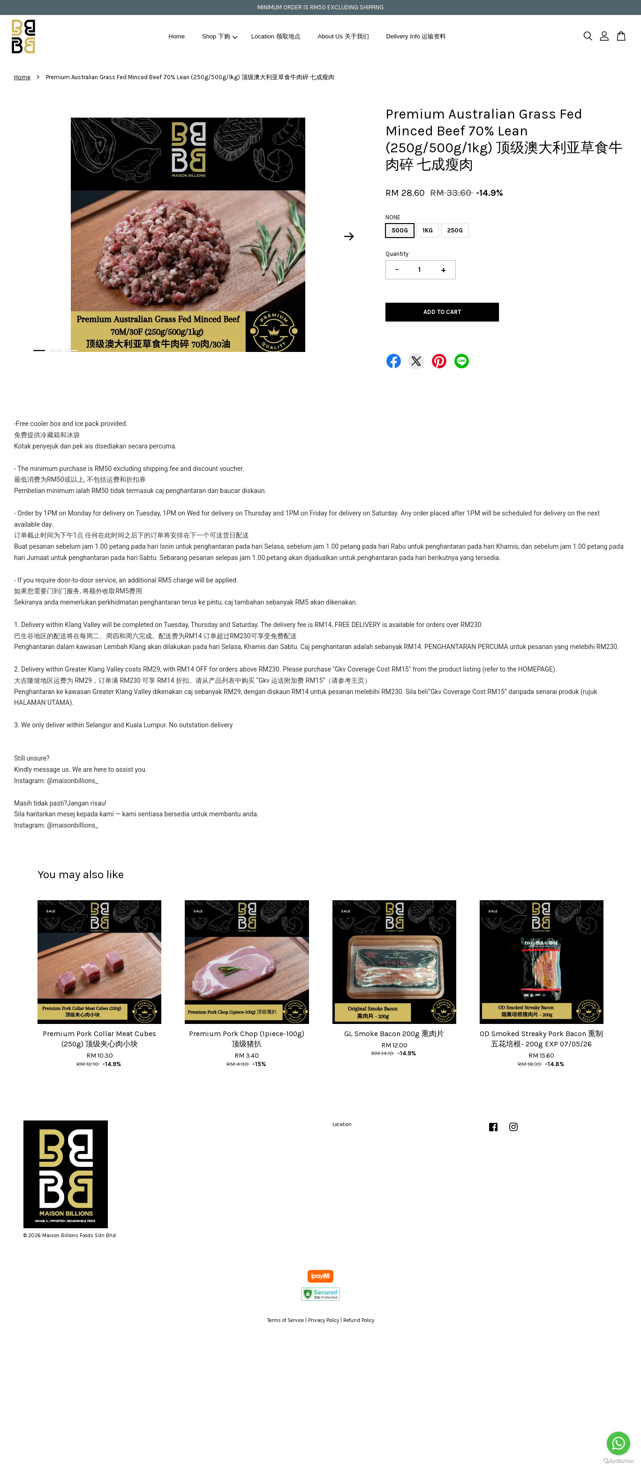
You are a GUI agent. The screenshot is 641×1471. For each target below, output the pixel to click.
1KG (427, 230)
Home (176, 36)
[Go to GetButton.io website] (618, 1461)
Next (349, 236)
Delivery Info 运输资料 (416, 36)
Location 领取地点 (276, 36)
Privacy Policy (323, 1320)
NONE (392, 217)
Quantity (396, 253)
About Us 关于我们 (343, 36)
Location (342, 1124)
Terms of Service (285, 1320)
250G (455, 230)
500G (400, 230)
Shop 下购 (220, 36)
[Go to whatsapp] (618, 1443)
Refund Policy (358, 1320)
